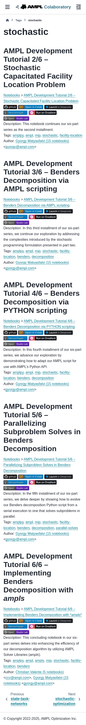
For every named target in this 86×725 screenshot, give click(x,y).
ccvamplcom (17, 677)
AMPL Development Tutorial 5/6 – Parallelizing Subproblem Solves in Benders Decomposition (39, 465)
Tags (18, 20)
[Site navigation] (7, 7)
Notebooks (11, 95)
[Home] (7, 20)
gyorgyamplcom (19, 147)
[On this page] (79, 7)
